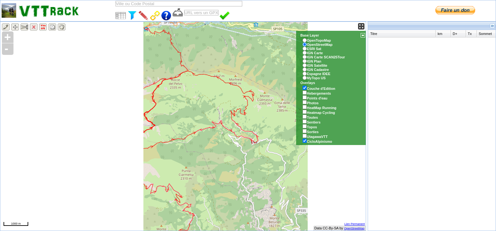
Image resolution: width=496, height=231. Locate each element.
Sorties (313, 132)
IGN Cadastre (318, 70)
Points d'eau (317, 98)
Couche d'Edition (321, 88)
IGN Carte (315, 53)
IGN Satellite (317, 65)
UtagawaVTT (317, 137)
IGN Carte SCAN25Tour (326, 57)
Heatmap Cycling (321, 113)
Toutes (312, 117)
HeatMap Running (321, 108)
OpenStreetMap (354, 228)
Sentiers (314, 122)
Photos (313, 103)
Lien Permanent (354, 224)
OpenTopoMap (319, 40)
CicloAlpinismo (319, 141)
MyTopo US (316, 78)
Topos (312, 127)
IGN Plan (314, 61)
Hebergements (319, 93)
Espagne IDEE (318, 74)
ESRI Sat (314, 49)
